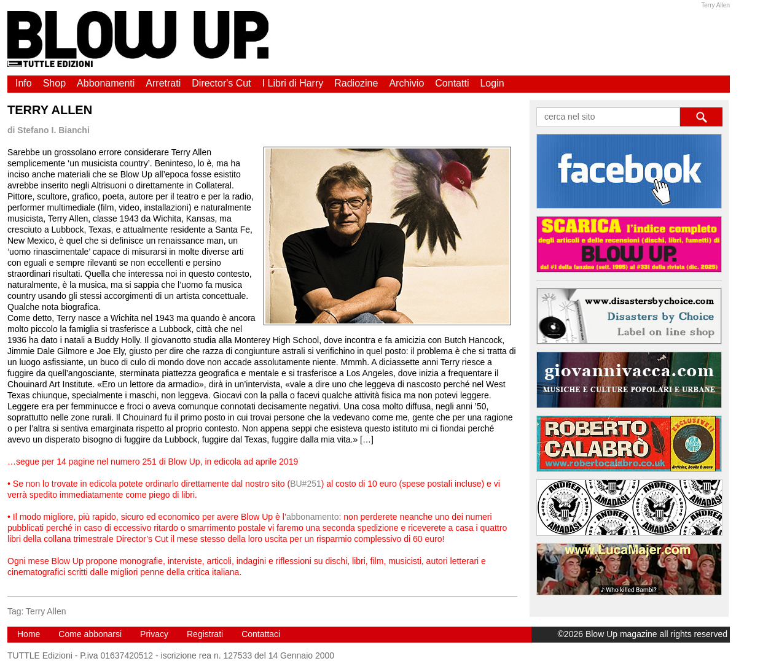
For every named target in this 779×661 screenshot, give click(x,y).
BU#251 (305, 484)
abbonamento (312, 517)
